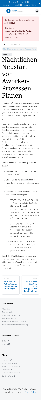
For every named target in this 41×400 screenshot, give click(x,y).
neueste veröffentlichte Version (18, 31)
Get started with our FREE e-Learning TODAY (19, 5)
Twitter (5, 341)
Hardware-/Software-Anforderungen (14, 321)
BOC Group (7, 360)
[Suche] (37, 11)
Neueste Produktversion (11, 366)
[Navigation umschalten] (3, 11)
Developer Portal (8, 376)
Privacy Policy (30, 392)
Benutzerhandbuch (8, 312)
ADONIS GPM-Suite (9, 363)
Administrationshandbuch (11, 315)
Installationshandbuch (9, 318)
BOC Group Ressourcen (11, 373)
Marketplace (7, 370)
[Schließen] (39, 3)
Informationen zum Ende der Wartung (15, 325)
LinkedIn (6, 344)
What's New (6, 309)
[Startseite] (4, 45)
